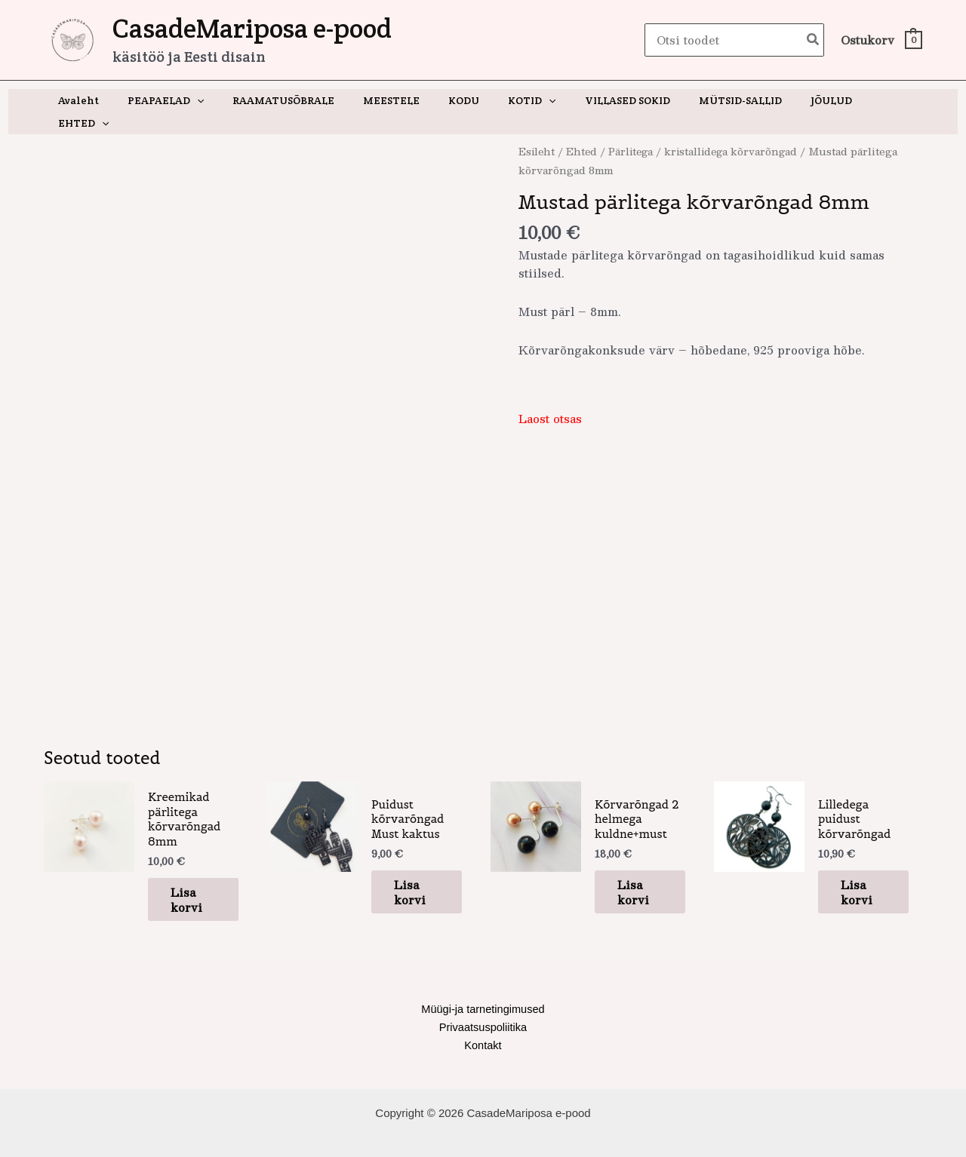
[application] (211, 100)
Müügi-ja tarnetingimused (483, 984)
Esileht (537, 128)
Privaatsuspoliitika (483, 1002)
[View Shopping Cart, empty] (880, 40)
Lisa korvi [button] (192, 875)
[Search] (813, 40)
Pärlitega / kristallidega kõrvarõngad (708, 128)
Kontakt (483, 1021)
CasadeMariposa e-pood (252, 28)
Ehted (583, 128)
